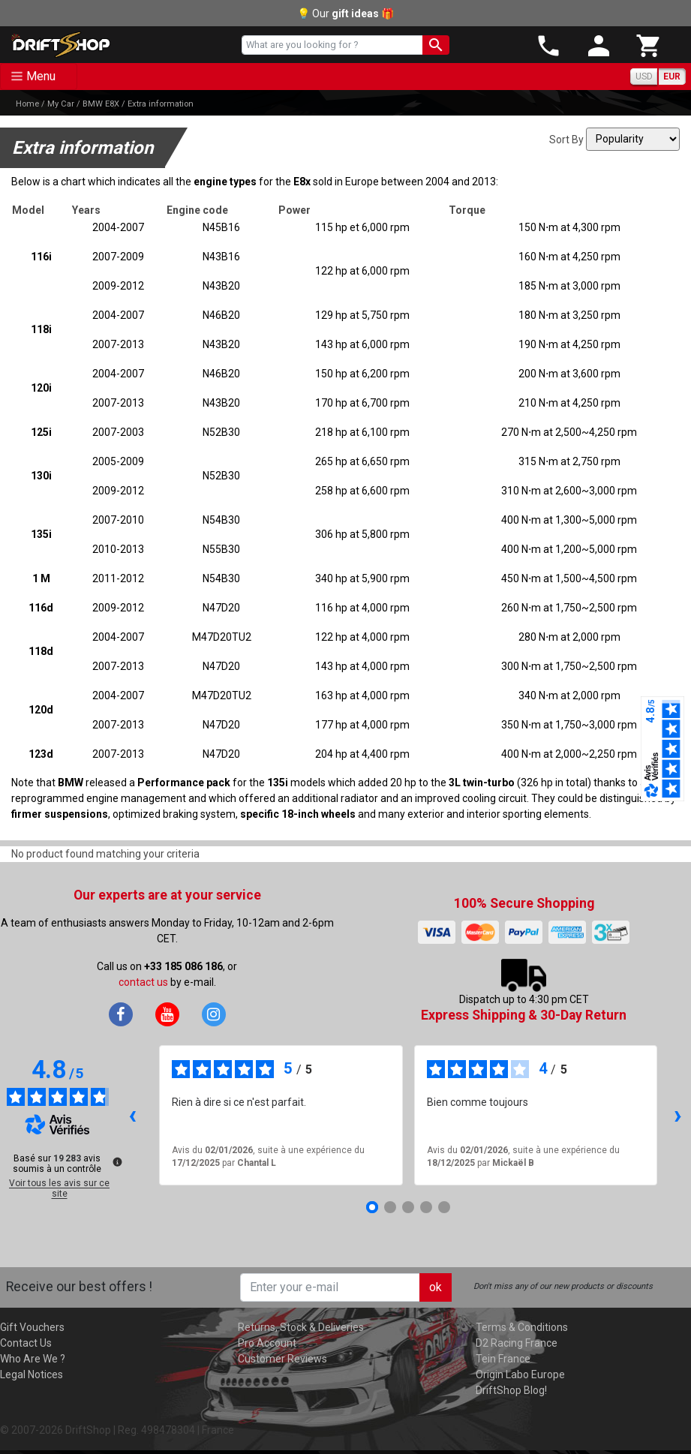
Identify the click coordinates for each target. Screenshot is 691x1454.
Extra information (161, 104)
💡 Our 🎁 (345, 14)
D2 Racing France (516, 1343)
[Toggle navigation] (38, 76)
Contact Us (26, 1343)
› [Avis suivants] (678, 1114)
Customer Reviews (282, 1359)
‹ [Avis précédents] (132, 1114)
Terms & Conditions (522, 1327)
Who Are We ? (32, 1359)
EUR (671, 76)
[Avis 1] (372, 1207)
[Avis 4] (426, 1207)
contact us (143, 982)
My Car (60, 104)
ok (435, 1287)
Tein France (503, 1359)
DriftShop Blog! (511, 1390)
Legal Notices (31, 1374)
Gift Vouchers (32, 1327)
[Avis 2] (390, 1207)
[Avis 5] (444, 1207)
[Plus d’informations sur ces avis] (116, 1161)
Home (27, 104)
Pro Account (267, 1343)
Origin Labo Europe (520, 1374)
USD (644, 76)
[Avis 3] (408, 1207)
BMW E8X (101, 104)
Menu (41, 76)
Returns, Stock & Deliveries (301, 1327)
